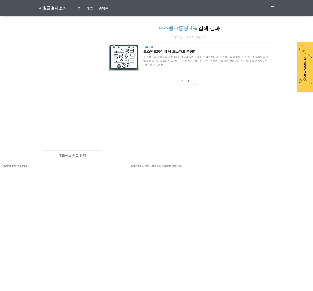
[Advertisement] (72, 86)
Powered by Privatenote (14, 286)
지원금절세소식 (53, 8)
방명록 (103, 8)
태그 (90, 8)
